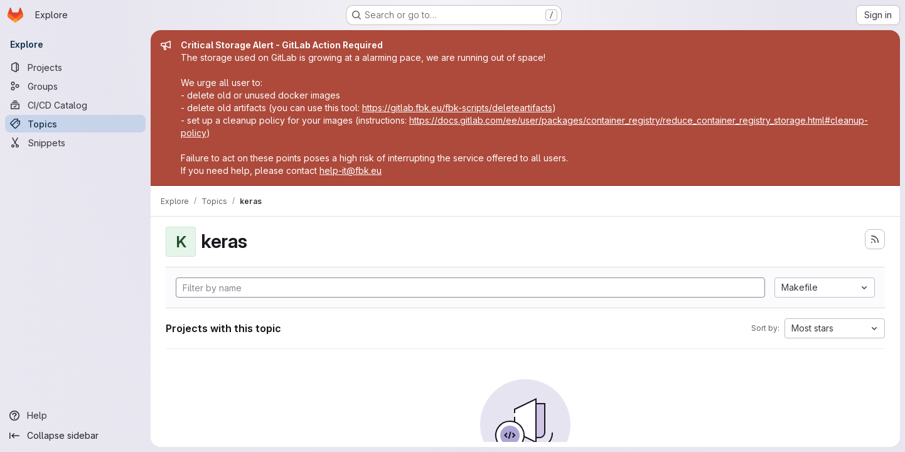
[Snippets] (75, 142)
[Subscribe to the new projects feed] (875, 239)
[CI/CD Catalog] (75, 105)
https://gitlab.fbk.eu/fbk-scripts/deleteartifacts (457, 107)
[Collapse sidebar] (75, 435)
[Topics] (75, 123)
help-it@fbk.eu (350, 170)
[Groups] (75, 86)
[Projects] (75, 67)
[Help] (75, 415)
